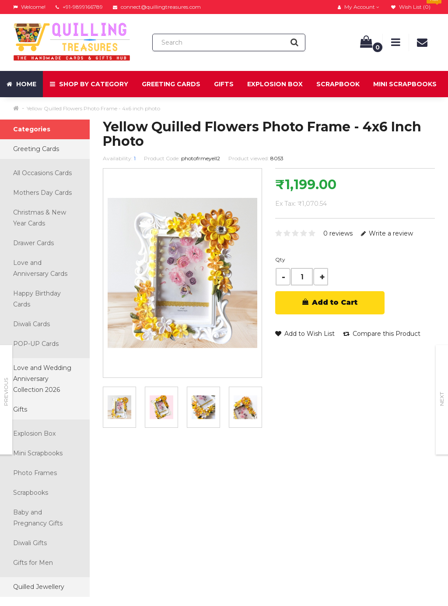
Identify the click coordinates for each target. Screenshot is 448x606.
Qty (280, 259)
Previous (6, 392)
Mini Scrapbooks (405, 84)
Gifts (224, 84)
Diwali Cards (31, 324)
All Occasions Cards (42, 173)
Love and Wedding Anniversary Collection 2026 (42, 379)
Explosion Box (275, 84)
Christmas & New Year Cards (39, 217)
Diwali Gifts (30, 543)
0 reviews (338, 233)
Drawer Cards (33, 243)
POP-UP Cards (36, 344)
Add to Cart (329, 302)
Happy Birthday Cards (37, 298)
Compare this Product (381, 334)
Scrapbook (338, 84)
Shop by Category (89, 84)
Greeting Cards (171, 84)
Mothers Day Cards (42, 193)
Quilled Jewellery (38, 587)
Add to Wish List (305, 334)
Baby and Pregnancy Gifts (38, 517)
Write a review (387, 233)
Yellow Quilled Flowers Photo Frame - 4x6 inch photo (93, 108)
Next (441, 399)
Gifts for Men (33, 563)
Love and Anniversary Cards (40, 268)
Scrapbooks (30, 493)
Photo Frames (35, 473)
